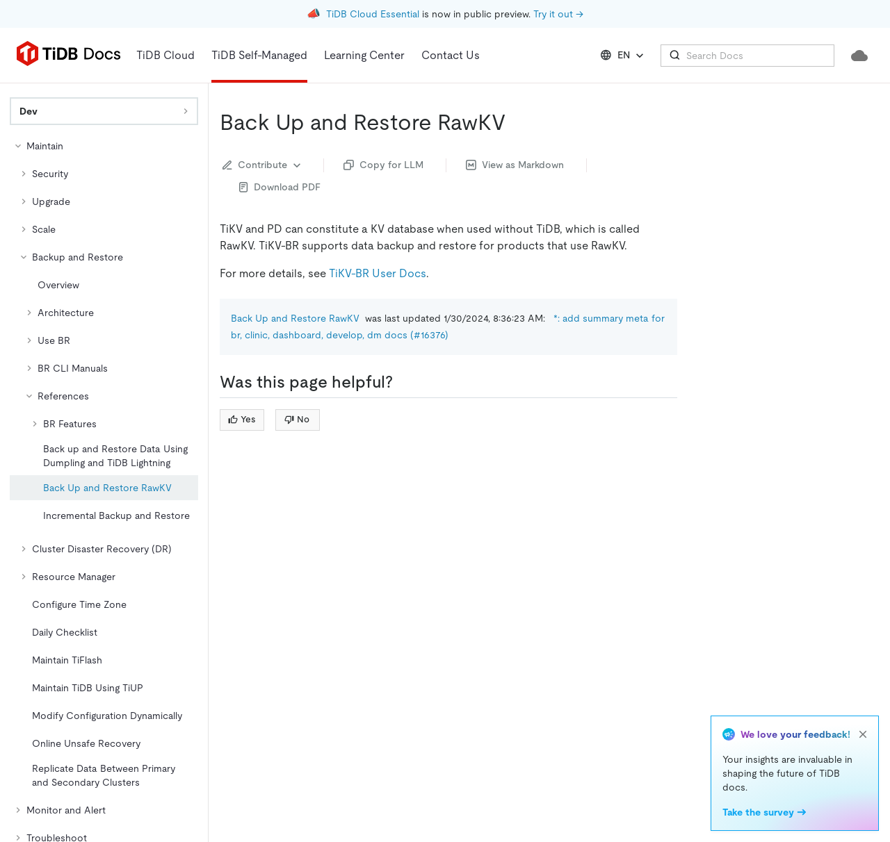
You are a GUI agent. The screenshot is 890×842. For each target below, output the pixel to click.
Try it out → (558, 13)
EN (623, 56)
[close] (863, 734)
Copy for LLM (383, 164)
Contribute (263, 165)
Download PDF (280, 186)
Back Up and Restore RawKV (295, 318)
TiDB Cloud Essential (372, 13)
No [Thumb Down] (296, 419)
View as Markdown (515, 164)
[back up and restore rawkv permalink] (516, 122)
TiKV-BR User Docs (377, 273)
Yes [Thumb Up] (241, 419)
